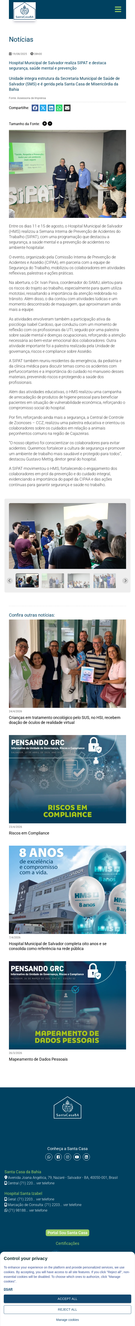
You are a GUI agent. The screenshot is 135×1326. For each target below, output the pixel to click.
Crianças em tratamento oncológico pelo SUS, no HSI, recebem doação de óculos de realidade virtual (64, 720)
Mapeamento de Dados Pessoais (38, 1059)
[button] (27, 580)
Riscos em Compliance (29, 833)
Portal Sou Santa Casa (67, 1232)
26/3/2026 (15, 1053)
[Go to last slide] (10, 581)
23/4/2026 (15, 826)
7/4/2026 (15, 937)
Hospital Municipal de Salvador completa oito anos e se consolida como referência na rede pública (58, 946)
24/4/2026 (15, 711)
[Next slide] (125, 581)
